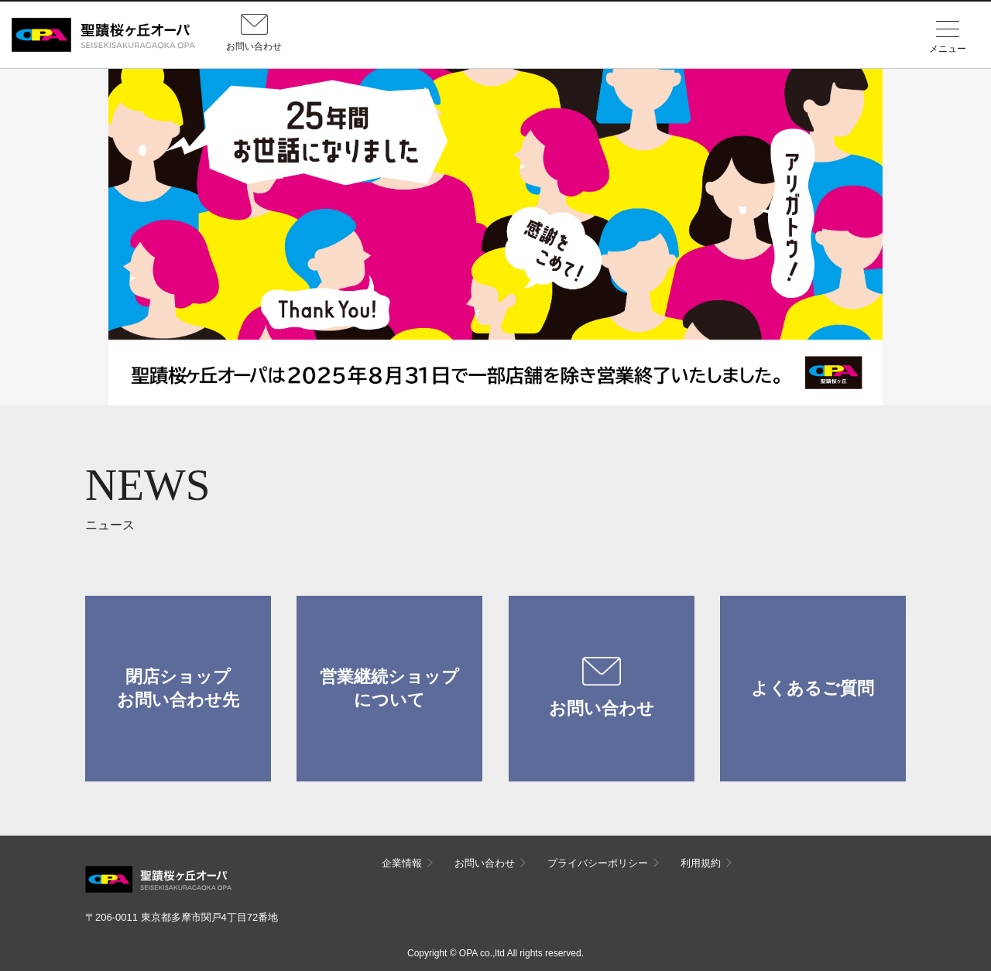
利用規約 (701, 863)
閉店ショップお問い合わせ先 (178, 688)
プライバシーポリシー (597, 863)
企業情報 (402, 863)
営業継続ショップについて (389, 688)
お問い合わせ (601, 688)
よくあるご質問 (812, 688)
